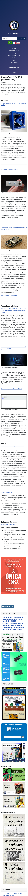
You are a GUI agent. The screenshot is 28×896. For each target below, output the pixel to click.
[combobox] (9, 38)
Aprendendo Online (14, 50)
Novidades (14, 65)
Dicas (14, 60)
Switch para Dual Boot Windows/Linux (11, 169)
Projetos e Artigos (14, 67)
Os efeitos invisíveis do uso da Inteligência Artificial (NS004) (12, 624)
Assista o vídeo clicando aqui (9, 295)
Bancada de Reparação (14, 55)
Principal (14, 48)
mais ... (14, 72)
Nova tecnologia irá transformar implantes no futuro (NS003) (13, 628)
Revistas (14, 70)
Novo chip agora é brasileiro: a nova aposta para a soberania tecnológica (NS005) (12, 619)
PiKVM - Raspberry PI (6, 492)
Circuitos (14, 58)
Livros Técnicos (14, 62)
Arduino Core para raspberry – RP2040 (11, 389)
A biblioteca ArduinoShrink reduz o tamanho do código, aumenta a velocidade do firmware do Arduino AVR (13, 310)
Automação (14, 53)
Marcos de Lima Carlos (7, 606)
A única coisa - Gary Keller (8, 524)
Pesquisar (21, 38)
